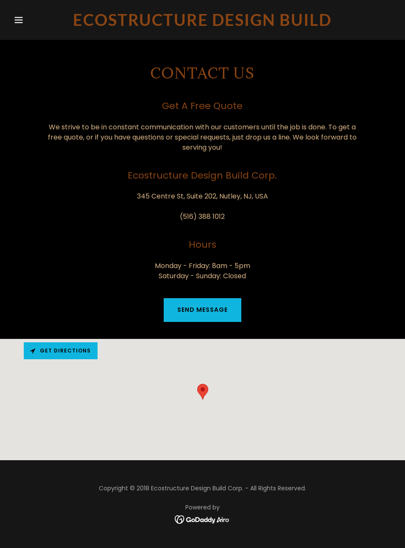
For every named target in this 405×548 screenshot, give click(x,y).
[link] (202, 23)
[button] (39, 19)
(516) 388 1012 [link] (202, 216)
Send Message (202, 309)
